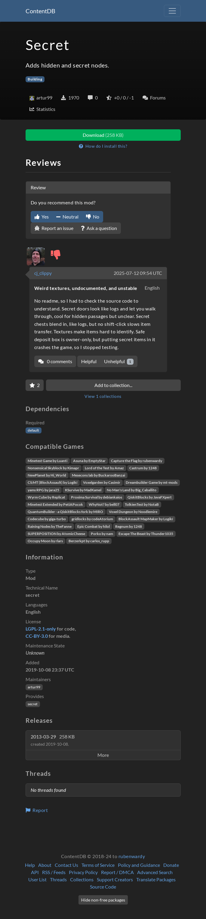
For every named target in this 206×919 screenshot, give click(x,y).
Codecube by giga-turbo (47, 519)
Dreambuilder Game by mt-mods (151, 482)
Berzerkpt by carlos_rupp (89, 541)
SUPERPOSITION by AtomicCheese (56, 533)
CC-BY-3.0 (37, 636)
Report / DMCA (117, 872)
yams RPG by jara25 (43, 490)
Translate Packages (156, 879)
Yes (42, 216)
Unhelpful (119, 361)
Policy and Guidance (139, 865)
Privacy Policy (83, 872)
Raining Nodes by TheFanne (50, 526)
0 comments (55, 361)
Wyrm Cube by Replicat (46, 497)
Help (30, 865)
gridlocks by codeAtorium (92, 519)
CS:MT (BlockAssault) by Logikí (52, 482)
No (92, 216)
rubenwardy (131, 856)
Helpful (89, 361)
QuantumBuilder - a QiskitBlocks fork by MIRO (65, 511)
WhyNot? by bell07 (104, 504)
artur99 (34, 687)
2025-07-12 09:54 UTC (138, 273)
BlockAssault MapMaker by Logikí (145, 519)
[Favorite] (35, 385)
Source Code (103, 886)
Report (37, 810)
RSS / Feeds (54, 872)
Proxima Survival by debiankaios (96, 497)
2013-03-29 (53, 740)
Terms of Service (98, 865)
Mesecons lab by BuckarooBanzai (98, 475)
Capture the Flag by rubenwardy (136, 460)
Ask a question (99, 228)
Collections (82, 879)
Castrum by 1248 (143, 468)
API (35, 872)
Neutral (67, 216)
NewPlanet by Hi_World (47, 475)
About (44, 865)
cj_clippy (43, 273)
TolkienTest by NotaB (142, 504)
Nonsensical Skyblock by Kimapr (53, 468)
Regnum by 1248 (128, 526)
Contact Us (66, 865)
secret (33, 704)
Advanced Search (155, 872)
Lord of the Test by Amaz (104, 468)
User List (37, 879)
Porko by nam (102, 533)
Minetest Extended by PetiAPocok (55, 504)
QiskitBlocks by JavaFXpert (150, 497)
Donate (171, 865)
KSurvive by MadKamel (83, 490)
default (33, 430)
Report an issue (54, 228)
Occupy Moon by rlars (45, 541)
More (103, 755)
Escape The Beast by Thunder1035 (145, 533)
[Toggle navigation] (172, 11)
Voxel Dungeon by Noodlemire (133, 511)
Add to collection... (113, 385)
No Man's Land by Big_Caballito (131, 490)
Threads (58, 879)
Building (35, 79)
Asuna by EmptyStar (89, 460)
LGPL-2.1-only (41, 628)
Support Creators (115, 879)
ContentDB (40, 10)
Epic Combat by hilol (93, 526)
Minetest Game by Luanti (47, 460)
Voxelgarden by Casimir (101, 482)
